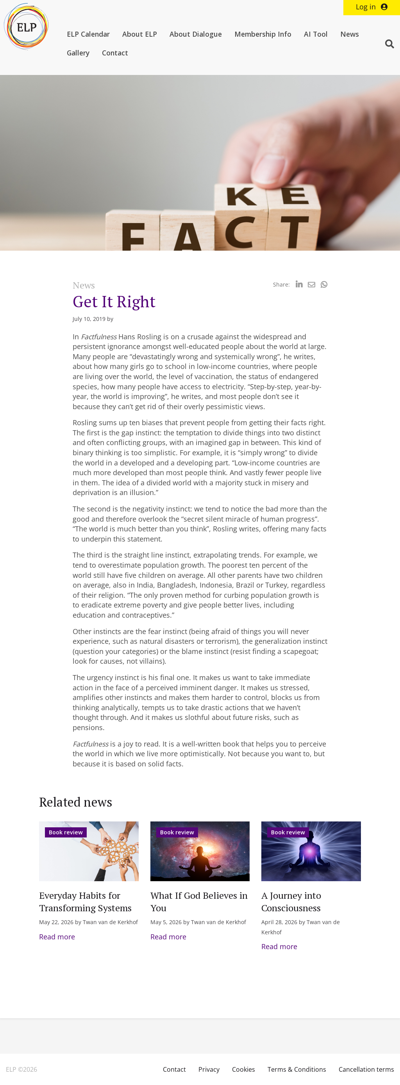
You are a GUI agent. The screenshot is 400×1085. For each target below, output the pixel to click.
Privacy (209, 1069)
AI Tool (316, 34)
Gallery (78, 52)
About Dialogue (196, 34)
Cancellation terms (366, 1069)
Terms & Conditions (297, 1069)
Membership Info (262, 34)
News (349, 34)
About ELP (139, 34)
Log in (372, 6)
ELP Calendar (88, 34)
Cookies (243, 1069)
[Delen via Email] (311, 284)
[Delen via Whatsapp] (324, 284)
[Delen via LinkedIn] (299, 284)
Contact (115, 52)
